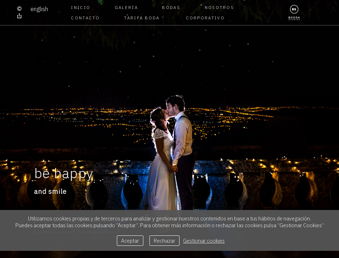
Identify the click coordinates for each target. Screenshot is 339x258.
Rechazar (164, 240)
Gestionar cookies (204, 240)
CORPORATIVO (204, 17)
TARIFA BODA (141, 17)
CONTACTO (85, 17)
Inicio (80, 7)
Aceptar (130, 240)
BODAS (171, 7)
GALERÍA (126, 7)
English (39, 9)
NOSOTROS (219, 7)
